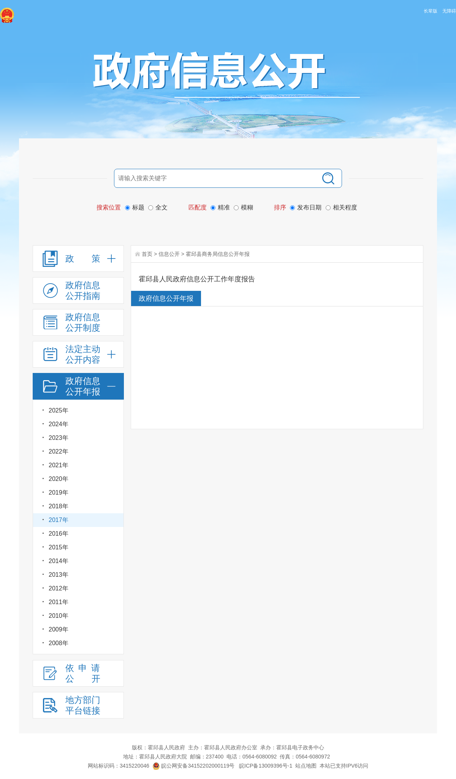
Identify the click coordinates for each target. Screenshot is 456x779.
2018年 (58, 506)
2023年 (58, 438)
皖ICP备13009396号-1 (265, 766)
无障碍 (449, 11)
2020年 (58, 479)
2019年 (58, 492)
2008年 (58, 643)
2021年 (58, 465)
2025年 (58, 410)
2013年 (58, 574)
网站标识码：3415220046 (118, 766)
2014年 (58, 561)
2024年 (58, 424)
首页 (147, 254)
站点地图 (306, 766)
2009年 (58, 629)
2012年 (58, 588)
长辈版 (430, 11)
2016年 (58, 533)
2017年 (58, 520)
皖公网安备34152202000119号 (193, 766)
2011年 (58, 602)
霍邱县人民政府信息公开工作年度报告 (197, 279)
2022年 (58, 451)
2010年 (58, 615)
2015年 (58, 547)
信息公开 (169, 254)
